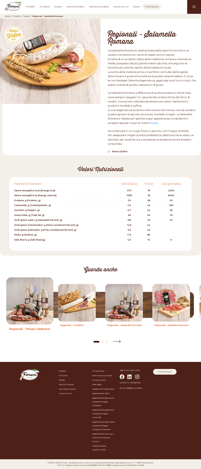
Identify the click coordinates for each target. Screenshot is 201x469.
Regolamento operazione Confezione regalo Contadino (103, 402)
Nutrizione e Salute (99, 6)
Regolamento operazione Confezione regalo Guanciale (103, 414)
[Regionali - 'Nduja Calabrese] (30, 310)
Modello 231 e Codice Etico (103, 389)
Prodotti (30, 6)
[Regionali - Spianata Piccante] (124, 310)
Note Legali (97, 384)
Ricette (58, 6)
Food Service (152, 6)
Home (8, 16)
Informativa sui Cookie (102, 375)
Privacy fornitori (99, 380)
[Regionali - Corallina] (77, 310)
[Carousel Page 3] (107, 342)
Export (136, 6)
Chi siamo (45, 6)
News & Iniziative (75, 6)
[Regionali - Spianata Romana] (171, 310)
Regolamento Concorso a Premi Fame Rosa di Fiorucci (103, 438)
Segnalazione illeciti (100, 393)
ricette (154, 123)
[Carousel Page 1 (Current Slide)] (96, 342)
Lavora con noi (121, 6)
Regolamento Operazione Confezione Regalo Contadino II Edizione (103, 426)
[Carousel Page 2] (102, 342)
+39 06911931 (135, 383)
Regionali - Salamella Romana (47, 16)
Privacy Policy (98, 371)
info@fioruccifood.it (134, 388)
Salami (26, 16)
